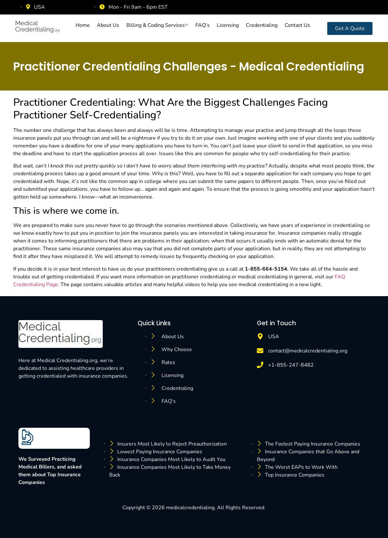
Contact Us (297, 25)
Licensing (228, 25)
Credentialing (262, 25)
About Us (108, 25)
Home (83, 25)
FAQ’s (202, 25)
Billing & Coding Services (157, 25)
